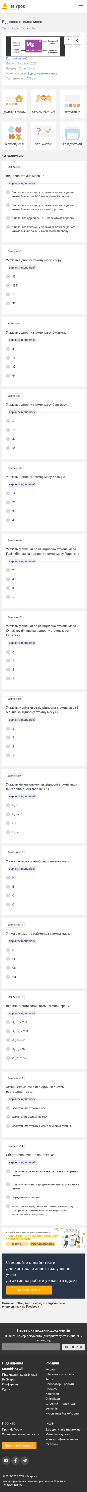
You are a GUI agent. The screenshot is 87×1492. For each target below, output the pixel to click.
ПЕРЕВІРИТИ (73, 1347)
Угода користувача (14, 1481)
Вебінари (8, 1379)
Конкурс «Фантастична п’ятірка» (62, 1442)
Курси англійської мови (62, 1413)
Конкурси (52, 1394)
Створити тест (29, 1290)
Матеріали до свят (59, 1434)
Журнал (51, 1369)
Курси (6, 1389)
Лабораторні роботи (60, 1384)
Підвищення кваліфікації (19, 1374)
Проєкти (52, 1389)
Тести (50, 1379)
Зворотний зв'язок (19, 1445)
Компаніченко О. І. (18, 58)
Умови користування (41, 1481)
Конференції (10, 1384)
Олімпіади (53, 1398)
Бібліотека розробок (60, 1374)
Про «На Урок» (12, 1429)
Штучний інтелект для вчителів (61, 1406)
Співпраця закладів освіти (20, 1434)
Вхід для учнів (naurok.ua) (63, 1429)
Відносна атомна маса (43, 73)
